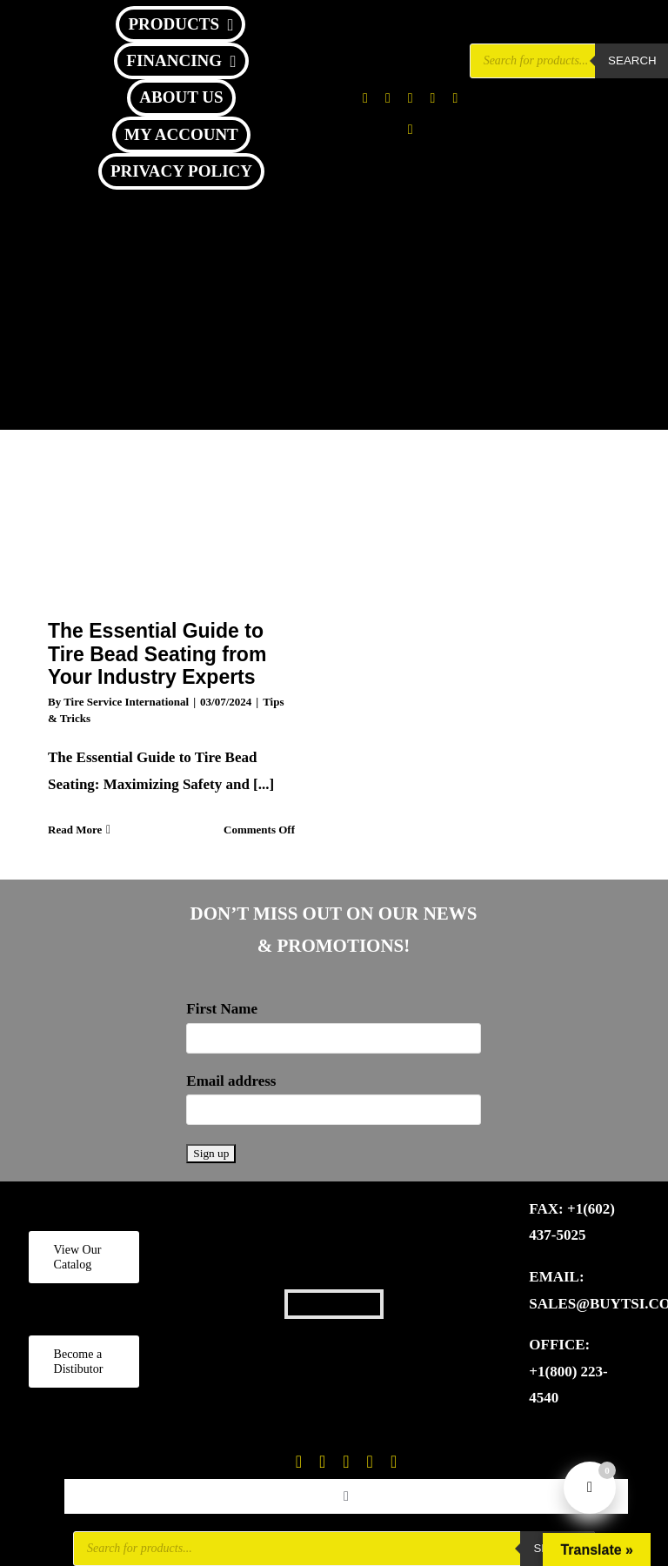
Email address (231, 1081)
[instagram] (410, 98)
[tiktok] (433, 98)
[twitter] (388, 98)
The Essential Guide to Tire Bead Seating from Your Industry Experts (157, 653)
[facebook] (365, 98)
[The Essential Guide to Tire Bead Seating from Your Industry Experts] (171, 511)
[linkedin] (410, 130)
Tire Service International (126, 701)
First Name (221, 1008)
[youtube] (455, 98)
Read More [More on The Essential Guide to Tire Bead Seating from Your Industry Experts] (75, 829)
